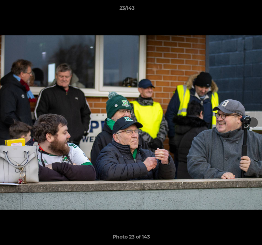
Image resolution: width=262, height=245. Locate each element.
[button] (237, 10)
